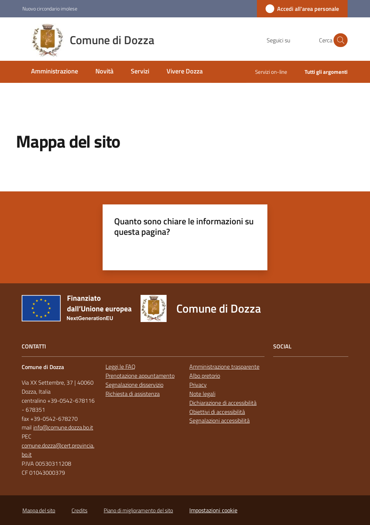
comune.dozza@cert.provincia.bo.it (58, 450)
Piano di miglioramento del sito (138, 510)
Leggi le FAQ (120, 366)
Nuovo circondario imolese (49, 8)
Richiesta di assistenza (133, 393)
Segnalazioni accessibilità (219, 420)
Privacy (198, 384)
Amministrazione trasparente (224, 366)
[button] (339, 40)
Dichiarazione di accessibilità (223, 402)
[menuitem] (54, 72)
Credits (79, 510)
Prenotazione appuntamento (140, 375)
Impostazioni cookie (213, 510)
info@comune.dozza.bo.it (63, 427)
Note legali (202, 393)
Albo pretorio (204, 375)
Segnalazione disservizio (134, 384)
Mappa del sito (38, 510)
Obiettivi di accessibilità (217, 411)
